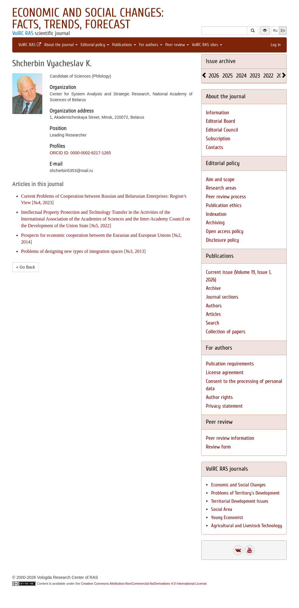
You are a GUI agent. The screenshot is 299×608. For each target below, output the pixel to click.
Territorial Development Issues (239, 501)
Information (217, 113)
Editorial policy (95, 44)
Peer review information (230, 438)
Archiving (215, 223)
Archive (213, 288)
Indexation (216, 214)
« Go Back (25, 267)
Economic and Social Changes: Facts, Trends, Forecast (88, 18)
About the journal (61, 44)
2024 (241, 75)
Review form (218, 447)
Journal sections (222, 297)
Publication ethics (223, 205)
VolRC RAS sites (207, 44)
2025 (227, 75)
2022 (268, 75)
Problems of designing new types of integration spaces (72, 251)
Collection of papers (225, 332)
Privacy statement (224, 406)
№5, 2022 (100, 225)
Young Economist (227, 517)
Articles (213, 314)
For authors (150, 44)
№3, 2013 (135, 251)
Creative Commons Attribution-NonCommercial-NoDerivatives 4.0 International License (144, 583)
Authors (214, 306)
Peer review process (226, 197)
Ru (275, 31)
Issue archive (221, 61)
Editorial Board (220, 121)
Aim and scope (220, 179)
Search (212, 323)
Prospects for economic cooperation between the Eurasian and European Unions (96, 235)
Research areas (221, 188)
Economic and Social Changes (238, 485)
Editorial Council (222, 130)
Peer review (177, 44)
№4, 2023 (43, 202)
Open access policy (225, 231)
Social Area (221, 509)
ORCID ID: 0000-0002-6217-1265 (80, 152)
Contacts (214, 147)
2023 (255, 75)
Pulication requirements (230, 364)
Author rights (219, 397)
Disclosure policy (222, 240)
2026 (214, 75)
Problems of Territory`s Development (245, 493)
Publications (124, 44)
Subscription (218, 139)
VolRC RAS (22, 33)
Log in (276, 44)
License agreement (225, 372)
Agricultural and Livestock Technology (246, 525)
